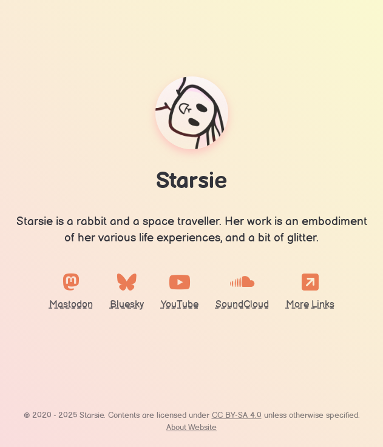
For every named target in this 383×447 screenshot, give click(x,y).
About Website (191, 428)
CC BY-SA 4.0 (237, 416)
